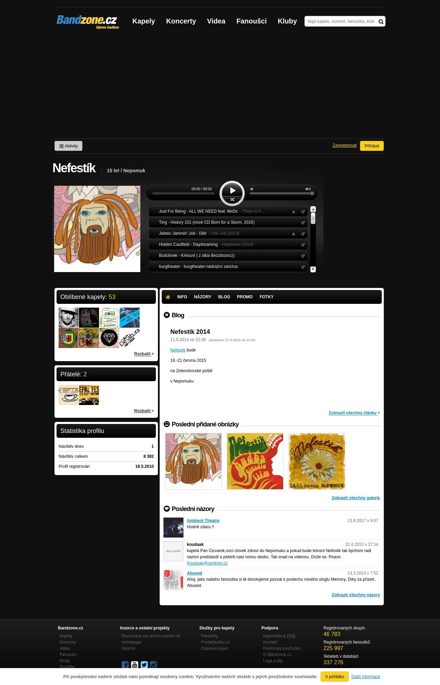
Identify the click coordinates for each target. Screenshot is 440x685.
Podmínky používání (282, 648)
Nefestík (178, 350)
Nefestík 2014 (190, 331)
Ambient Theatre (203, 520)
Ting (301, 222)
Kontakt (270, 642)
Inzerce (128, 648)
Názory (202, 297)
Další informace (365, 676)
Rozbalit (144, 353)
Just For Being (301, 211)
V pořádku (334, 676)
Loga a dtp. (273, 660)
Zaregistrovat (344, 145)
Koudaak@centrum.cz (207, 563)
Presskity (209, 636)
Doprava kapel (214, 648)
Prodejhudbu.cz (215, 642)
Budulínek (301, 255)
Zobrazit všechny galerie (356, 497)
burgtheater (301, 266)
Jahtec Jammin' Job (301, 233)
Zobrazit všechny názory (356, 594)
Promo (245, 297)
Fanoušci (252, 21)
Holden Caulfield (301, 244)
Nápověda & (279, 636)
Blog (224, 297)
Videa (216, 21)
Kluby (287, 21)
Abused (194, 573)
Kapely (143, 21)
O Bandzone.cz (277, 654)
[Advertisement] (220, 86)
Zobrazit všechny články (354, 412)
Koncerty (181, 21)
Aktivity (68, 146)
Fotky (267, 297)
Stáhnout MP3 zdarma (293, 211)
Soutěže (67, 667)
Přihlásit (371, 146)
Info (182, 297)
